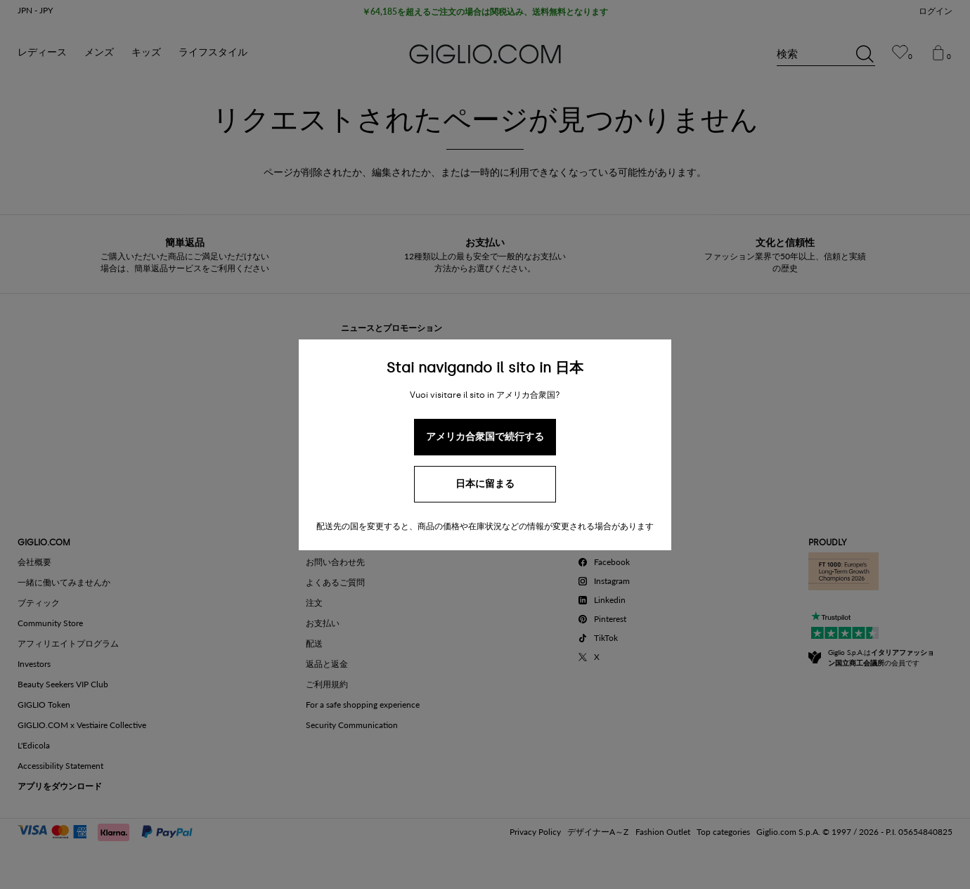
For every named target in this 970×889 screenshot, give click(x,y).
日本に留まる (485, 484)
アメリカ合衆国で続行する (485, 437)
